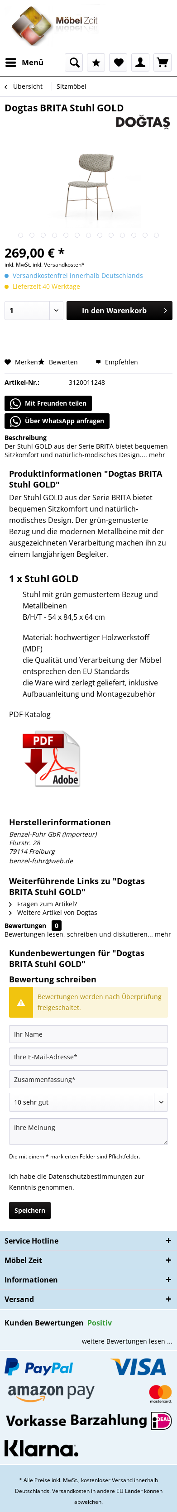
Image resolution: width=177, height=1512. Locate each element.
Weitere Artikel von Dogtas (53, 912)
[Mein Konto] (140, 62)
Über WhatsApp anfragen (57, 421)
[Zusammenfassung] (88, 1079)
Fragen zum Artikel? (43, 904)
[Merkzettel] (118, 62)
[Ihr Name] (88, 1034)
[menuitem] (24, 62)
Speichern (29, 1210)
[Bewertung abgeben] (88, 1102)
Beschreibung (26, 437)
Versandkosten (71, 1491)
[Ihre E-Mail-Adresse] (88, 1057)
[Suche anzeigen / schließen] (74, 62)
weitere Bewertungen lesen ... (127, 1341)
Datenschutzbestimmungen (90, 1176)
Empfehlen (117, 362)
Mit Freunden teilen (48, 403)
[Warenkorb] (162, 62)
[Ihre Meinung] (88, 1131)
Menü (24, 61)
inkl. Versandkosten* (59, 264)
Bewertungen (25, 925)
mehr (156, 454)
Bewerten (59, 362)
